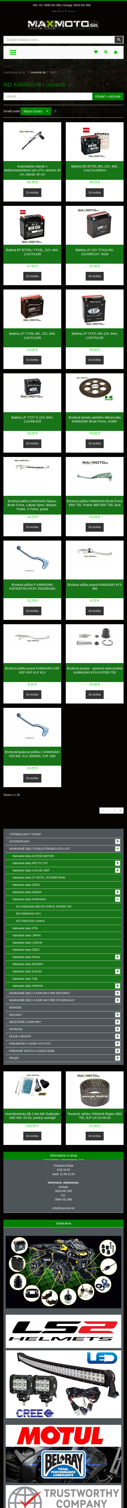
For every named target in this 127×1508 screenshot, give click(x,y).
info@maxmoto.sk (63, 1208)
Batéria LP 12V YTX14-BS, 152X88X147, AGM (95, 252)
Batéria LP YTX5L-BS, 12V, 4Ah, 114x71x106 (32, 336)
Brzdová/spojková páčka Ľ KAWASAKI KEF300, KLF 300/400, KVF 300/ (32, 754)
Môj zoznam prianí (71, 11)
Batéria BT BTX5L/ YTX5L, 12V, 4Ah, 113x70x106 (32, 252)
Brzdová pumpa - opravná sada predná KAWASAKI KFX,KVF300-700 (94, 670)
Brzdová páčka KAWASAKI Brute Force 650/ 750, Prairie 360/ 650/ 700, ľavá (95, 503)
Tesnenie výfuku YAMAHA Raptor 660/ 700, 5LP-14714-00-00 (94, 1116)
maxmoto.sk (38, 72)
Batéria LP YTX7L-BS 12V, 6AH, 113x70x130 (95, 336)
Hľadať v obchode (108, 96)
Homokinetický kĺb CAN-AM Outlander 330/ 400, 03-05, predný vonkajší (32, 1116)
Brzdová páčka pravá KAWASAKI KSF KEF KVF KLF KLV (32, 670)
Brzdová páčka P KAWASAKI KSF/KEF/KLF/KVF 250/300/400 (32, 587)
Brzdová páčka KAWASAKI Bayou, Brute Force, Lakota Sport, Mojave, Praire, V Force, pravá (32, 505)
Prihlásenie (54, 11)
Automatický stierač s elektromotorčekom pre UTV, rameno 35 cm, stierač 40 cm (32, 170)
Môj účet (62, 11)
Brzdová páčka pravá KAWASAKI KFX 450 (94, 587)
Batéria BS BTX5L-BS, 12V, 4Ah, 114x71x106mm (94, 168)
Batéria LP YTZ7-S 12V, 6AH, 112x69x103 (32, 419)
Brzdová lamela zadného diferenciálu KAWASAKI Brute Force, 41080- (95, 419)
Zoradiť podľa (11, 111)
